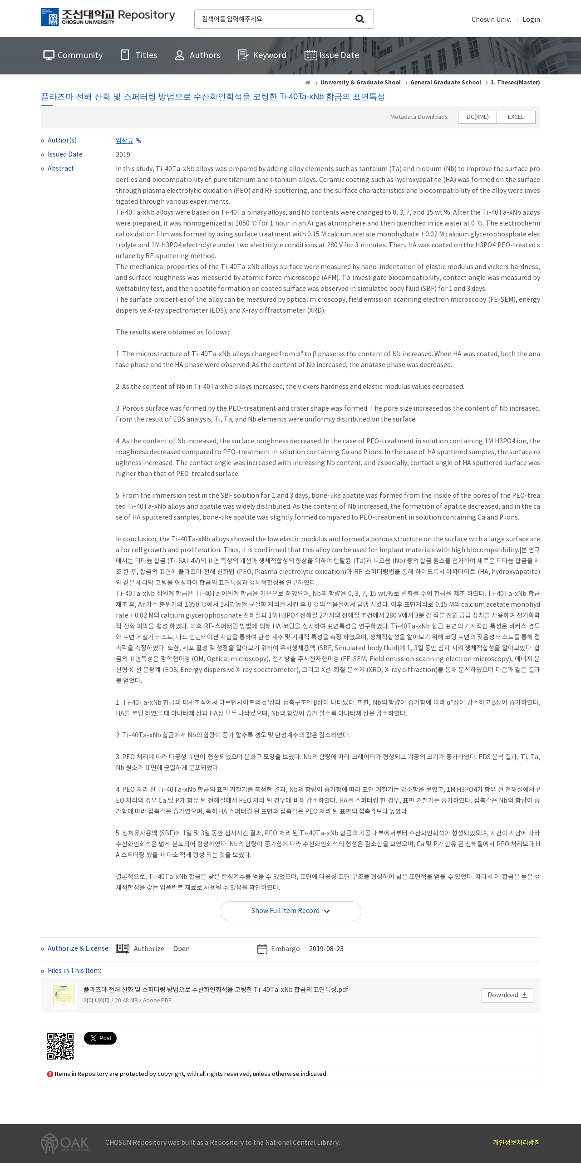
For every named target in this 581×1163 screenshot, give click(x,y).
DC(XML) (478, 117)
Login (531, 20)
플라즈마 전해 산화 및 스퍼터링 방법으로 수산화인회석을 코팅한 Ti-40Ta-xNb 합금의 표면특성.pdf (216, 990)
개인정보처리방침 (516, 1143)
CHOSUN (108, 18)
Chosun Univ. (491, 20)
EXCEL (516, 117)
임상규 (124, 141)
